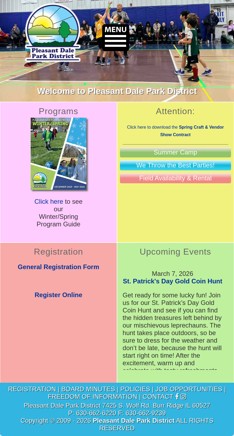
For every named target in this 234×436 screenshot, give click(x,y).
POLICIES (135, 389)
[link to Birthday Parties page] (175, 165)
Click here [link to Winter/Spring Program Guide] (48, 201)
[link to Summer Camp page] (175, 152)
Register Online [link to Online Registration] (58, 294)
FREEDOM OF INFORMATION (92, 396)
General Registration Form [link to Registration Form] (58, 266)
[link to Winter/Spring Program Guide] (58, 187)
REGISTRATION (32, 389)
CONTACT (158, 396)
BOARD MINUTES (88, 389)
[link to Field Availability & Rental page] (175, 178)
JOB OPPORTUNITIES (188, 389)
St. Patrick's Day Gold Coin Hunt (172, 281)
